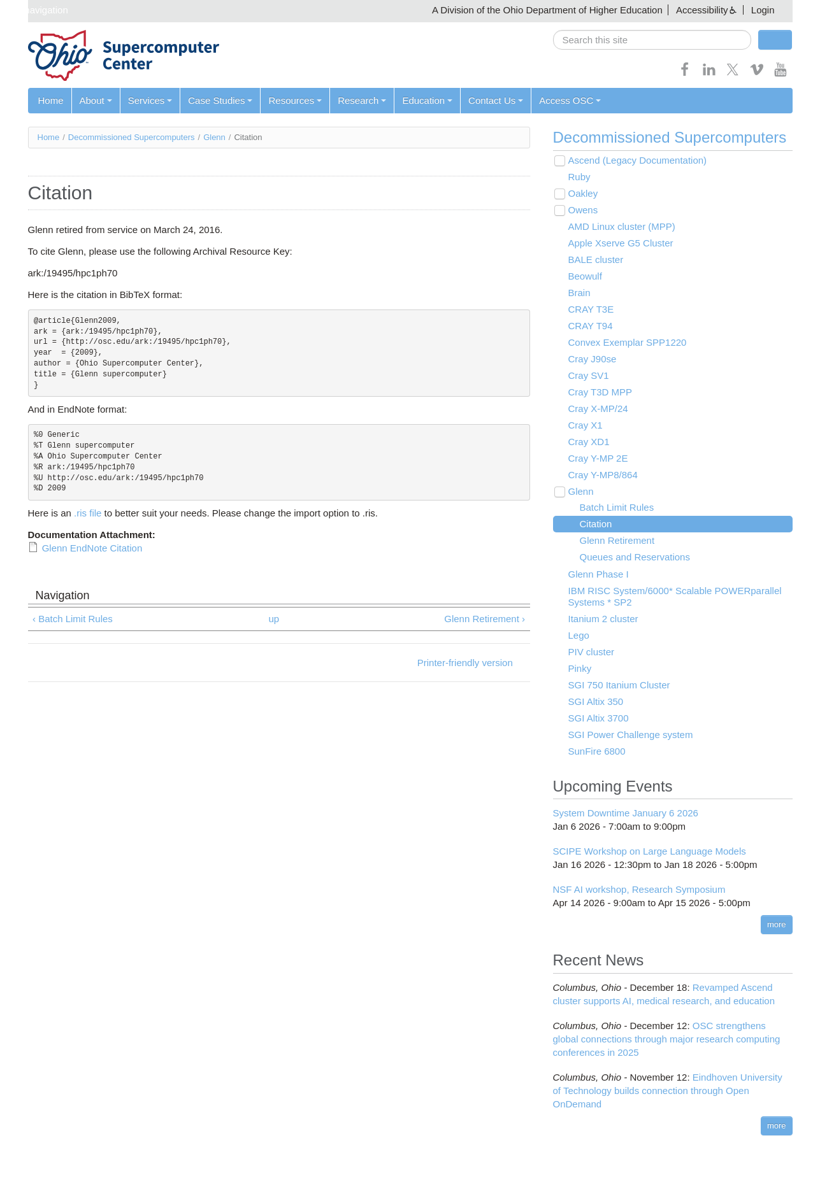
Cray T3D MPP (600, 392)
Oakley (583, 193)
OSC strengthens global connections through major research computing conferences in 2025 (666, 1039)
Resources (295, 100)
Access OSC (570, 100)
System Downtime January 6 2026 (625, 812)
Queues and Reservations (635, 556)
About (96, 100)
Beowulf (585, 276)
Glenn (214, 137)
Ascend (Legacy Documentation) (637, 160)
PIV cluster (591, 651)
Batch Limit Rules (617, 507)
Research (362, 100)
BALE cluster (596, 259)
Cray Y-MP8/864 (603, 474)
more (776, 924)
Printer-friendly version (465, 662)
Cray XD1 (589, 441)
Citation (596, 523)
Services (150, 100)
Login (763, 9)
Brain (579, 292)
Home (51, 100)
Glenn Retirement (617, 540)
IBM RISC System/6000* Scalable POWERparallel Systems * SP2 (675, 596)
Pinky (580, 668)
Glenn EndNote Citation (92, 548)
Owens (583, 209)
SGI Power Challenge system (630, 734)
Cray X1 (585, 425)
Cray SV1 (588, 375)
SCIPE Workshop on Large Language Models (649, 851)
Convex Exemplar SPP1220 (627, 342)
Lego (578, 635)
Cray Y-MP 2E (598, 458)
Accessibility (702, 9)
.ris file (87, 513)
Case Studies (220, 100)
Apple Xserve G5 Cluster (620, 243)
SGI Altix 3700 (598, 718)
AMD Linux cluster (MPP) (621, 226)
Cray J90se (592, 358)
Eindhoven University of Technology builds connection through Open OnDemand (667, 1090)
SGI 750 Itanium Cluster (619, 684)
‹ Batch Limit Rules (72, 618)
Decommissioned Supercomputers (131, 137)
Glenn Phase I (598, 574)
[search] (652, 40)
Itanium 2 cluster (603, 618)
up (273, 618)
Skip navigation (35, 9)
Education (427, 100)
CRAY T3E (591, 309)
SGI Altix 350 (596, 701)
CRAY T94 (590, 325)
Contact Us (495, 100)
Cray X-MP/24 (598, 408)
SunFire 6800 (597, 751)
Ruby (579, 176)
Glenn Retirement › (484, 618)
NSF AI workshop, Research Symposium (639, 889)
